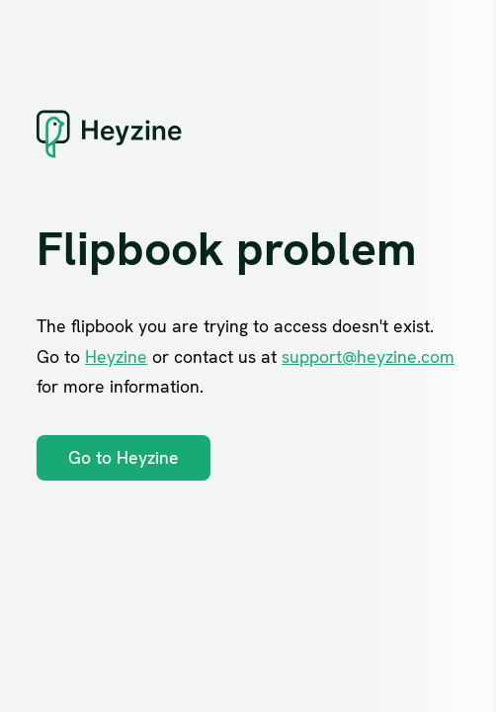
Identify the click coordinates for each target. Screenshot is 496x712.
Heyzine (116, 356)
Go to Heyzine (123, 457)
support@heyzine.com (368, 356)
